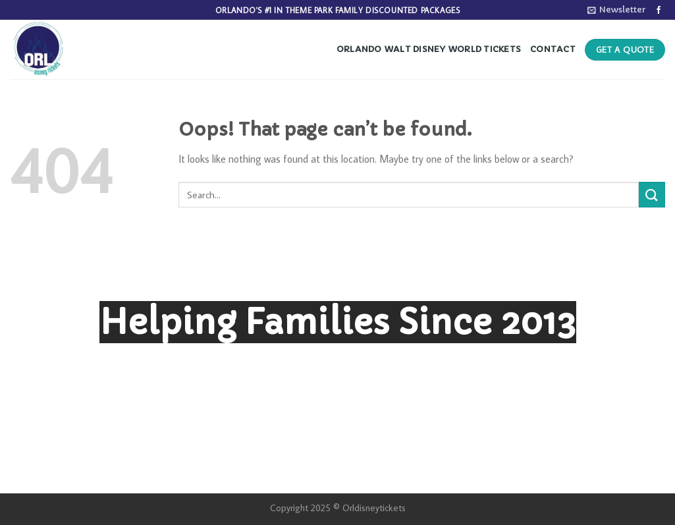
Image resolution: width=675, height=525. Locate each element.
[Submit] (652, 194)
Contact (553, 49)
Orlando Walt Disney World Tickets (429, 49)
